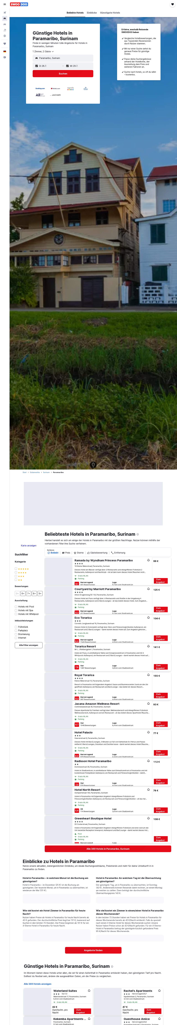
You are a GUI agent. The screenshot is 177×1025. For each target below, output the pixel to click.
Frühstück (23, 627)
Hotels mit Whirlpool (28, 614)
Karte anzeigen (28, 545)
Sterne (79, 552)
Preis (66, 552)
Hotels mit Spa (25, 610)
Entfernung (118, 552)
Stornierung (24, 634)
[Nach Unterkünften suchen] (4, 18)
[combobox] (43, 51)
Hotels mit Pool (26, 606)
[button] (5, 4)
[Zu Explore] (4, 36)
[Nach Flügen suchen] (4, 12)
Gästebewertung (97, 552)
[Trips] (4, 43)
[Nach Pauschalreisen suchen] (4, 30)
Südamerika (35, 472)
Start (25, 472)
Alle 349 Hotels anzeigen (37, 984)
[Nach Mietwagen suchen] (4, 24)
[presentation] (137, 534)
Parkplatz (23, 630)
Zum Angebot (160, 580)
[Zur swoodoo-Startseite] (19, 4)
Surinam (46, 472)
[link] (28, 645)
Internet (22, 638)
